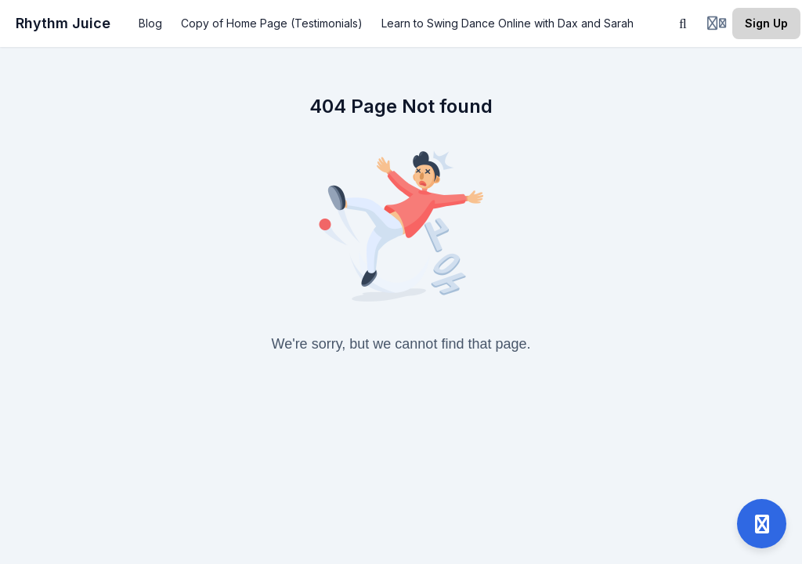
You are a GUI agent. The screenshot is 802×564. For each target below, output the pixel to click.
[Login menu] (716, 23)
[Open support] (761, 523)
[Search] (683, 23)
